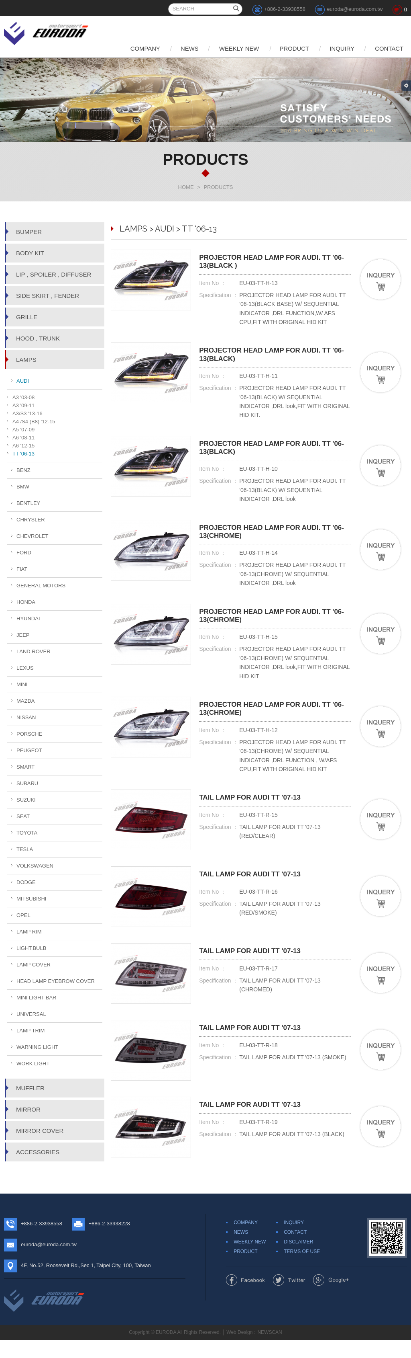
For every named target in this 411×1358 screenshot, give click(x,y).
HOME (186, 187)
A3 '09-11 (23, 405)
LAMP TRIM (30, 1031)
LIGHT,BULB (31, 948)
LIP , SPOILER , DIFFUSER (53, 274)
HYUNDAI (28, 618)
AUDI (22, 381)
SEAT (23, 816)
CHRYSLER (30, 520)
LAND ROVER (33, 651)
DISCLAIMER (298, 1260)
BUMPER (29, 231)
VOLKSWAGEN (34, 866)
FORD (23, 553)
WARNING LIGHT (37, 1047)
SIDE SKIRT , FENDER (47, 295)
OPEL (23, 915)
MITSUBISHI (31, 899)
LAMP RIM (29, 932)
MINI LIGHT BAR (36, 998)
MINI (21, 684)
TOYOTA (26, 833)
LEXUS (25, 668)
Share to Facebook (245, 1298)
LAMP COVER (33, 965)
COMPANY (137, 48)
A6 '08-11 (23, 438)
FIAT (21, 569)
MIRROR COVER (39, 1130)
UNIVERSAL (31, 1014)
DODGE (26, 882)
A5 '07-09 (23, 430)
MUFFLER (30, 1088)
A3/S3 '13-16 (27, 413)
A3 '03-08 (23, 397)
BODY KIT (30, 253)
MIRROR (28, 1109)
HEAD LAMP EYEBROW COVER (55, 981)
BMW (22, 487)
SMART (25, 767)
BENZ (23, 470)
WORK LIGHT (32, 1064)
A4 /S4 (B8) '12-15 (33, 421)
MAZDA (25, 701)
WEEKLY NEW (234, 48)
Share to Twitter (289, 1298)
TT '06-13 (23, 454)
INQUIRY (340, 48)
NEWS (183, 48)
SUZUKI (26, 800)
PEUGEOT (29, 750)
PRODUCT (290, 48)
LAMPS (26, 359)
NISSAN (26, 717)
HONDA (25, 602)
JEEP (23, 635)
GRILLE (26, 317)
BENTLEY (28, 503)
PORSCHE (29, 734)
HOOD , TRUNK (38, 338)
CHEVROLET (32, 536)
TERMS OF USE (302, 1269)
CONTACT (388, 48)
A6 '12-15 (23, 446)
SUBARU (27, 783)
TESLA (24, 849)
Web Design (239, 1350)
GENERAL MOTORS (40, 586)
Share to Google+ (331, 1298)
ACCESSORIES (37, 1152)
